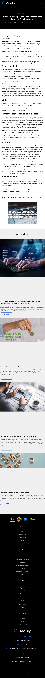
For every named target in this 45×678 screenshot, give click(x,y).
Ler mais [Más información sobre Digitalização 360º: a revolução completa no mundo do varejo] (6, 449)
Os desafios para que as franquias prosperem (14, 492)
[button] (41, 3)
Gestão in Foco (36, 22)
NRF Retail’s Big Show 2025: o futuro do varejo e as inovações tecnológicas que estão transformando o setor (20, 302)
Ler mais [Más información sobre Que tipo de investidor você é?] (6, 378)
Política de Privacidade (22, 657)
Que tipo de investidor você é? (9, 367)
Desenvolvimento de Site (20, 672)
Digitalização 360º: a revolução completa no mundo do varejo (19, 436)
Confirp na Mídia (28, 22)
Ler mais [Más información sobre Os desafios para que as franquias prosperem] (6, 503)
